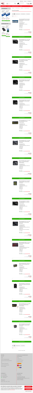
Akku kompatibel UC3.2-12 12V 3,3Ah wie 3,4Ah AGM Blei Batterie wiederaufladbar (24, 121)
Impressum (2, 356)
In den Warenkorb (21, 77)
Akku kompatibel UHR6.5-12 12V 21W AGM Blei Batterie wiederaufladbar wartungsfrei (24, 243)
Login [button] (25, 1)
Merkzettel (29, 1)
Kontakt (21, 1)
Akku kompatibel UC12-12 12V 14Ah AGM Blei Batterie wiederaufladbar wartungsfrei (24, 40)
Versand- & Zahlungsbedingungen (5, 359)
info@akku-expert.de (5, 376)
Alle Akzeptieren (28, 386)
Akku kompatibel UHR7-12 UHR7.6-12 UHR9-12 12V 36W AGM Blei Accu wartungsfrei (24, 264)
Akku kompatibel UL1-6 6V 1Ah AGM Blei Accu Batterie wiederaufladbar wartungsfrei (24, 325)
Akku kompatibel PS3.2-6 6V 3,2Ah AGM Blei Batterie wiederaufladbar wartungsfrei (24, 20)
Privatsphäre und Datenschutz (4, 363)
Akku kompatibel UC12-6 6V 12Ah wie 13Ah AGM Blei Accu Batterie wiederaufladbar (24, 60)
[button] (13, 14)
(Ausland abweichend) (27, 70)
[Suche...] (7, 3)
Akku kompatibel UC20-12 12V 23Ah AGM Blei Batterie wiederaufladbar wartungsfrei (24, 101)
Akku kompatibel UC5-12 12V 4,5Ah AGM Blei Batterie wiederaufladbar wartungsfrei (24, 182)
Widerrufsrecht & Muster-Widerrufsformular (6, 360)
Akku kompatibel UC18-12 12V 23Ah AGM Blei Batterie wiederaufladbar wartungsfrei (24, 80)
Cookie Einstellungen (3, 366)
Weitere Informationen (28, 391)
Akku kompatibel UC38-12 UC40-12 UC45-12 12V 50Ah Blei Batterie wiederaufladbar (24, 161)
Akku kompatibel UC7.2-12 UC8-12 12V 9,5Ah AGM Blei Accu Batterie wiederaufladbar (24, 202)
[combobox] (18, 14)
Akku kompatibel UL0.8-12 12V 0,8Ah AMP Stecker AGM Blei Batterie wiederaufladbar (24, 304)
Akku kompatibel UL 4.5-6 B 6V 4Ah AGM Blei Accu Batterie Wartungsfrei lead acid (24, 284)
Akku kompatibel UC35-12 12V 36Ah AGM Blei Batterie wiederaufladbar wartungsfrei (24, 141)
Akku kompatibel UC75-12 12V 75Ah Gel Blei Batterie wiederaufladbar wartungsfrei (24, 222)
